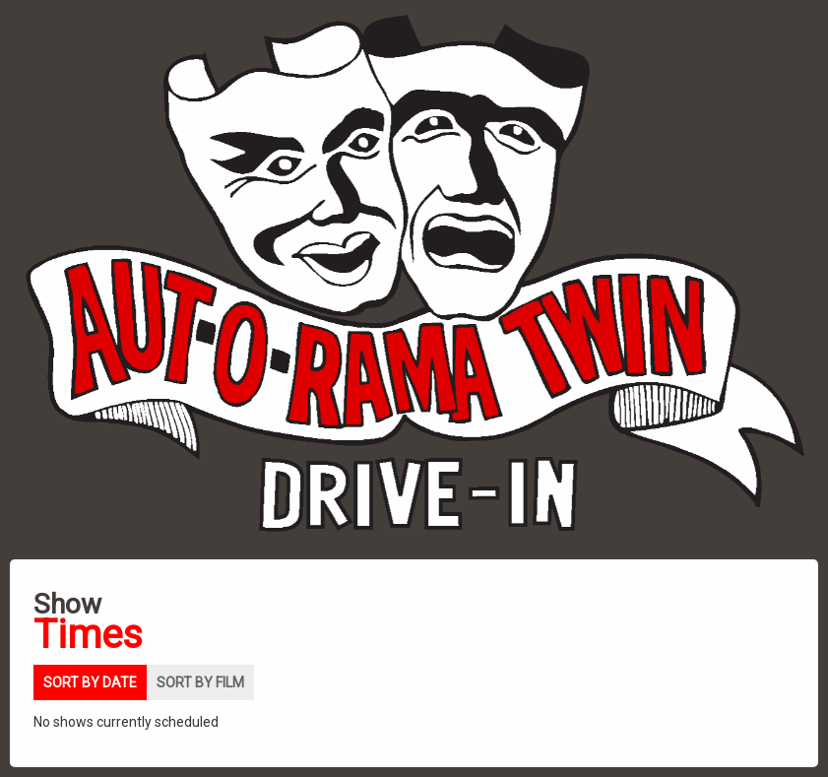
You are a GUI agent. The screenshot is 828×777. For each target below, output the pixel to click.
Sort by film (200, 682)
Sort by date (90, 682)
